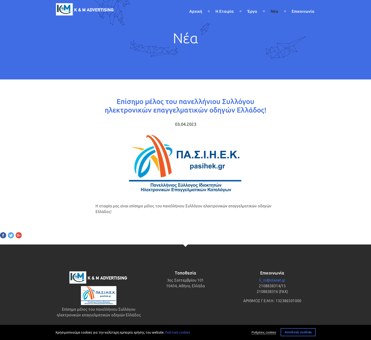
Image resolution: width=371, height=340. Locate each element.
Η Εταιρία (225, 11)
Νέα (274, 11)
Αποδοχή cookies (298, 333)
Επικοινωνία (303, 11)
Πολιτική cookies (177, 333)
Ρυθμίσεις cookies (264, 333)
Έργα (252, 11)
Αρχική (195, 11)
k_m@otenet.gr (272, 280)
